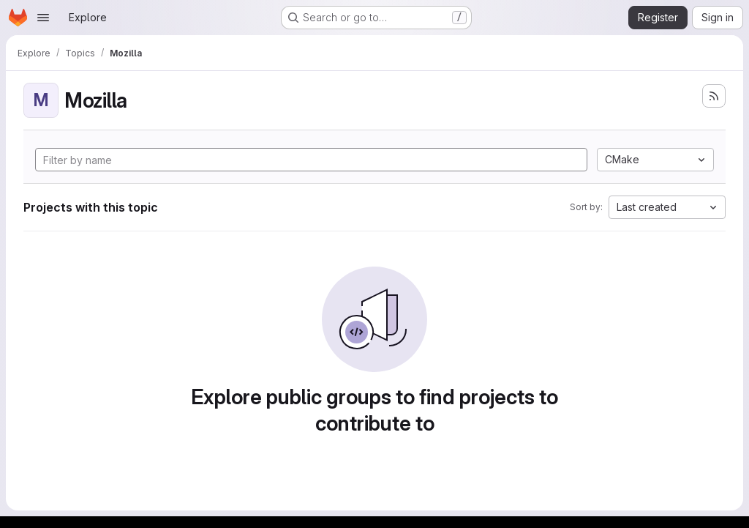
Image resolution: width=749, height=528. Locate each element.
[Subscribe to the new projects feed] (714, 96)
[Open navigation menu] (43, 17)
